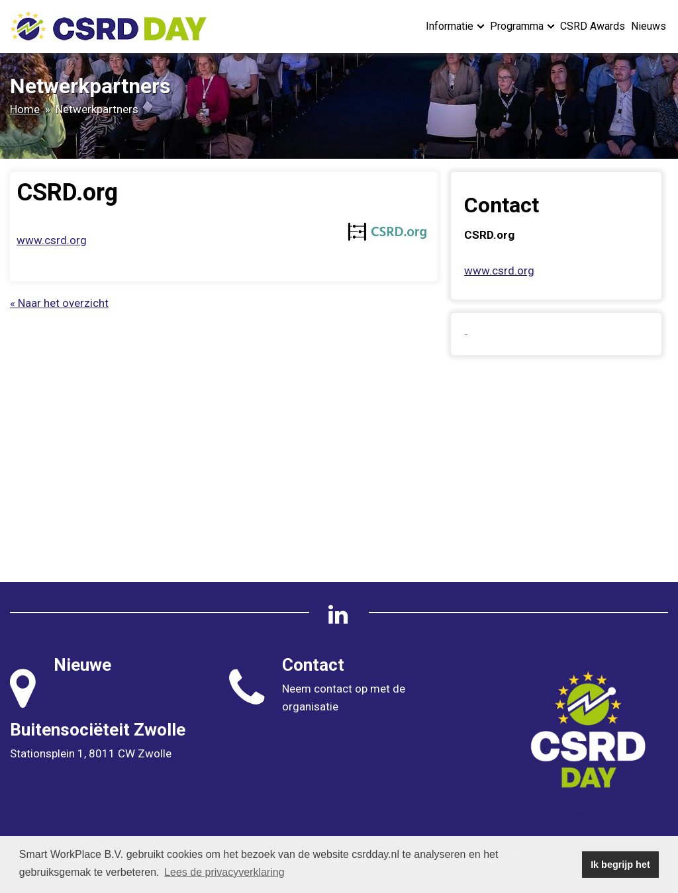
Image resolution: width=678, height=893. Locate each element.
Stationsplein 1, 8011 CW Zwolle (90, 753)
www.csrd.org (52, 240)
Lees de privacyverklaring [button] (224, 872)
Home (25, 109)
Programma (522, 26)
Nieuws (648, 26)
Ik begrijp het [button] (620, 864)
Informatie (455, 26)
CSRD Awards (592, 26)
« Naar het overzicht (59, 303)
